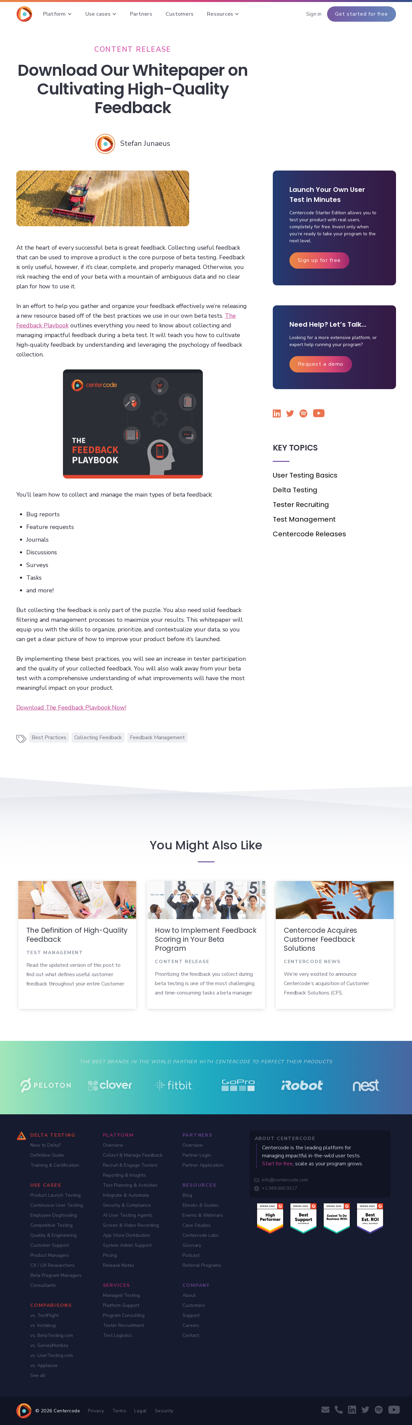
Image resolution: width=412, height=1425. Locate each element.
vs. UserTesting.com (51, 1355)
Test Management (304, 519)
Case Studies (196, 1225)
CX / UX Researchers (52, 1265)
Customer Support (49, 1245)
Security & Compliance (127, 1205)
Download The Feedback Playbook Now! (71, 707)
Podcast (191, 1255)
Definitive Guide (47, 1155)
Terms (119, 1411)
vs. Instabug (43, 1325)
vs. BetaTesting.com (51, 1335)
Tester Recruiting (301, 504)
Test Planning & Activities (130, 1185)
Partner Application (203, 1165)
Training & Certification (54, 1165)
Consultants (43, 1285)
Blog (187, 1195)
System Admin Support (127, 1245)
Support (191, 1315)
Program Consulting (124, 1315)
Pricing (110, 1255)
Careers (191, 1325)
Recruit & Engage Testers (130, 1165)
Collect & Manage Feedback (133, 1155)
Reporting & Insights (124, 1175)
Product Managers (49, 1255)
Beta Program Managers (56, 1275)
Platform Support (121, 1305)
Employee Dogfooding (53, 1215)
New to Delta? (45, 1145)
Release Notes (118, 1265)
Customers (194, 1305)
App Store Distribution (126, 1235)
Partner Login (197, 1155)
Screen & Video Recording (131, 1225)
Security (164, 1411)
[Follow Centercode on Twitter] (290, 414)
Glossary (192, 1245)
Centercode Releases (309, 534)
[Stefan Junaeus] (145, 143)
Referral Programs (202, 1265)
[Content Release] (132, 49)
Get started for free (361, 14)
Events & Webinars (203, 1215)
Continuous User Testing (56, 1205)
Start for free (277, 1163)
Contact (191, 1335)
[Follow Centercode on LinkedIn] (277, 414)
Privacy (96, 1411)
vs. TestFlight (44, 1315)
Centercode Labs (200, 1235)
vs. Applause (44, 1365)
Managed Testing (121, 1295)
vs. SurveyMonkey (49, 1345)
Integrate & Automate (126, 1195)
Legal (140, 1411)
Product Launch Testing (55, 1195)
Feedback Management (157, 737)
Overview (113, 1145)
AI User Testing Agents (128, 1215)
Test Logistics (117, 1335)
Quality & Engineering (53, 1235)
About (189, 1295)
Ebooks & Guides (200, 1205)
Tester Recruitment (123, 1325)
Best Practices (49, 737)
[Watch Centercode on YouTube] (317, 414)
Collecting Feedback (98, 737)
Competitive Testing (51, 1225)
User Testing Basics (305, 475)
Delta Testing (295, 490)
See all (37, 1375)
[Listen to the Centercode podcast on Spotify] (303, 414)
